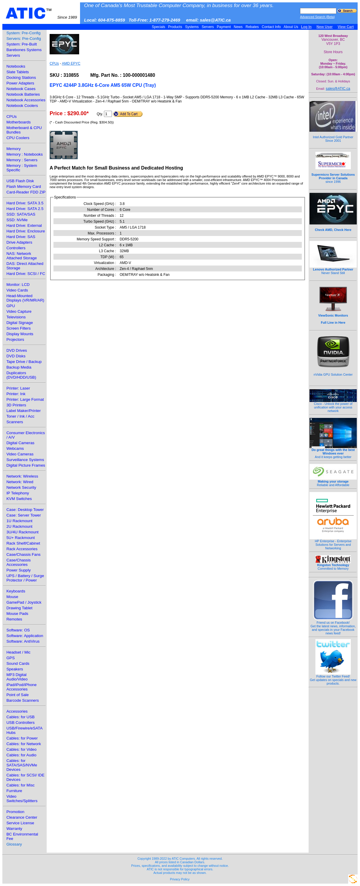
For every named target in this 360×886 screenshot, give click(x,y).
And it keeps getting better (333, 452)
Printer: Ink (15, 394)
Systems (192, 27)
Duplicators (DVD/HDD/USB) (21, 375)
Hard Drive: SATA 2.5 (24, 208)
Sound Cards (18, 663)
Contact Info (271, 27)
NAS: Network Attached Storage (21, 255)
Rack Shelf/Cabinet (23, 543)
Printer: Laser (18, 388)
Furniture (14, 791)
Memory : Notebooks (24, 154)
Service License (20, 823)
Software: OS (18, 630)
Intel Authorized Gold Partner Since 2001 (333, 135)
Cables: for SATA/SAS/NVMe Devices (21, 765)
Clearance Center (21, 817)
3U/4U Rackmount (22, 532)
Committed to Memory (333, 565)
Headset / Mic (18, 652)
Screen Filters (18, 328)
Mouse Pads (17, 613)
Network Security (21, 487)
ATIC (41, 13)
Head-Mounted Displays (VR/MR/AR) (25, 298)
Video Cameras (20, 454)
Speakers (14, 669)
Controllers (15, 248)
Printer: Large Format (25, 399)
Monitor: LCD (18, 284)
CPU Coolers (18, 138)
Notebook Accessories (25, 100)
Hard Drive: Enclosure (25, 231)
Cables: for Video (21, 749)
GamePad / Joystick (24, 602)
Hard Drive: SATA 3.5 (24, 203)
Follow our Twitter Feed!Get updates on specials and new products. (333, 678)
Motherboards (18, 122)
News (238, 27)
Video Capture (19, 311)
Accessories (17, 711)
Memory (13, 148)
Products (175, 27)
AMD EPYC (71, 63)
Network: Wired (19, 482)
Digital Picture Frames (25, 465)
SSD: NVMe (17, 220)
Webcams (15, 448)
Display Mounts (19, 334)
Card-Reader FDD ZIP (26, 192)
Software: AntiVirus (23, 641)
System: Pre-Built (21, 44)
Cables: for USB (20, 717)
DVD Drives (16, 350)
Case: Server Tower (23, 515)
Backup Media (18, 367)
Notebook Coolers (22, 105)
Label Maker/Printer (23, 410)
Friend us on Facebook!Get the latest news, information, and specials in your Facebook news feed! (333, 626)
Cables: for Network (23, 744)
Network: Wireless (22, 476)
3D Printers (16, 405)
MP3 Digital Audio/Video (17, 676)
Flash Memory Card (23, 186)
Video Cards (17, 290)
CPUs (11, 116)
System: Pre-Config (23, 33)
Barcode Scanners (22, 700)
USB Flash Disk (20, 181)
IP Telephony (17, 493)
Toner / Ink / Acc (20, 416)
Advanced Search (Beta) (317, 17)
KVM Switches (19, 498)
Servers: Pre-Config (23, 38)
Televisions (16, 317)
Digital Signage (19, 322)
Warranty (14, 828)
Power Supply (18, 570)
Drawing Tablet (19, 608)
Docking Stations (21, 77)
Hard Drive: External (24, 225)
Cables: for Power (22, 738)
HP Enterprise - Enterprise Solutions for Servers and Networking (333, 543)
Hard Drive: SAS (20, 236)
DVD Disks (15, 356)
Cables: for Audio (21, 755)
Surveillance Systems (25, 459)
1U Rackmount (19, 521)
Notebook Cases (21, 89)
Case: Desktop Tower (25, 509)
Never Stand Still (333, 270)
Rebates (252, 27)
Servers (208, 27)
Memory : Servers (22, 160)
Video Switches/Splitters (22, 798)
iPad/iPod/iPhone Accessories (21, 687)
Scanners (14, 422)
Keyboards (15, 591)
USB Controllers (20, 722)
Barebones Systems (24, 50)
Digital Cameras (20, 443)
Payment (224, 27)
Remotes (14, 619)
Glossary (14, 844)
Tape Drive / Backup (24, 361)
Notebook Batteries (23, 94)
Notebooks (15, 66)
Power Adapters (20, 83)
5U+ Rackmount (20, 537)
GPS (10, 658)
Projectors (15, 339)
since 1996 (333, 174)
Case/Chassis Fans (23, 554)
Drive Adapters (19, 242)
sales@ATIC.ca (338, 89)
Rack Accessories (22, 549)
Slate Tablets (17, 72)
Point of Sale (17, 695)
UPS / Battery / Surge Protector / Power (25, 578)
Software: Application (24, 635)
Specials (158, 27)
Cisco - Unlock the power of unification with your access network (333, 406)
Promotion (15, 812)
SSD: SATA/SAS (20, 214)
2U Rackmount (19, 526)
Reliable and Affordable (333, 482)
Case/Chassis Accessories (18, 562)
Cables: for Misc (20, 785)
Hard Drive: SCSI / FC (25, 273)
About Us (291, 27)
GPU (10, 306)
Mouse (12, 597)
